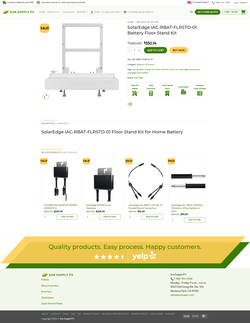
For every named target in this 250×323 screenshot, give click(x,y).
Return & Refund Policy (115, 314)
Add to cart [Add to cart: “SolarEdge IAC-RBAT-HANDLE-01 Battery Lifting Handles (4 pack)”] (194, 219)
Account (170, 314)
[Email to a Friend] (130, 104)
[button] (240, 2)
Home (42, 12)
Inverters (46, 291)
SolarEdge (138, 77)
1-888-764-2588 (183, 278)
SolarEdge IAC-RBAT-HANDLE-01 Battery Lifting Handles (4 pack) (187, 208)
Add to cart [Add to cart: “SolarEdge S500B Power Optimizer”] (109, 216)
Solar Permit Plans (51, 303)
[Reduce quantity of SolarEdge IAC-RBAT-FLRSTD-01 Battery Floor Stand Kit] (129, 50)
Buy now (179, 50)
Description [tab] (48, 123)
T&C (79, 314)
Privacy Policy (91, 314)
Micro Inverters (50, 285)
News (66, 314)
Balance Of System (148, 22)
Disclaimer (157, 314)
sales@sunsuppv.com (182, 294)
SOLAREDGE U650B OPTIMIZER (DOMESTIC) (60, 207)
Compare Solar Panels (138, 12)
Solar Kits (68, 12)
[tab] (51, 152)
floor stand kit (162, 69)
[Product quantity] (134, 50)
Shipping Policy (139, 314)
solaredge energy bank (189, 69)
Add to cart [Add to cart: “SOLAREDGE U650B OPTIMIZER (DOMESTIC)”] (67, 216)
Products (54, 12)
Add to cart (155, 50)
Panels (45, 279)
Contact (56, 314)
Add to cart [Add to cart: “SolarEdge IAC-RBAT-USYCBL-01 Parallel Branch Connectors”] (152, 216)
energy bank (137, 69)
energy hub (150, 69)
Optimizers (47, 297)
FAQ (73, 314)
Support (82, 12)
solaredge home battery (138, 72)
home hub (173, 69)
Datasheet (63, 123)
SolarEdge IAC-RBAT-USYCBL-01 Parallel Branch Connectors (146, 207)
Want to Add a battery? (105, 12)
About (45, 314)
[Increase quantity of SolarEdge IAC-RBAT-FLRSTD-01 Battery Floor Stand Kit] (139, 50)
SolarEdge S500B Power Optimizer (98, 207)
